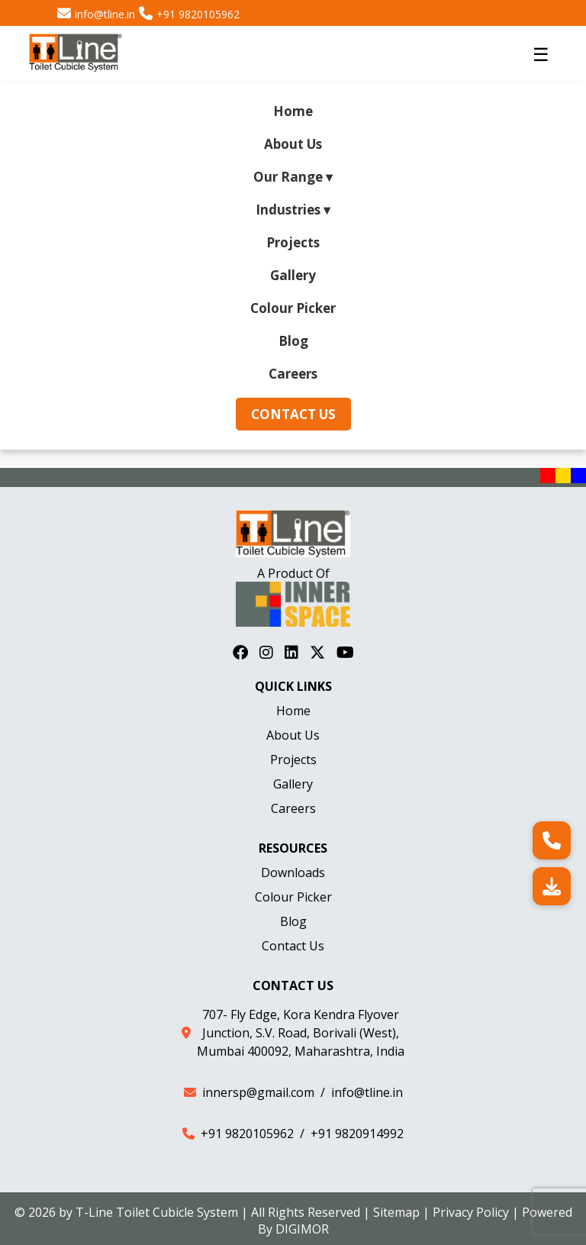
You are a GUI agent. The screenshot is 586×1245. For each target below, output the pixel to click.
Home (293, 111)
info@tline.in (105, 14)
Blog (293, 341)
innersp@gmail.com (258, 1092)
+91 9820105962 (198, 14)
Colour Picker (293, 308)
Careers (293, 373)
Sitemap (396, 1212)
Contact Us (293, 414)
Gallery (293, 275)
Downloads (293, 872)
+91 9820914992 (357, 1133)
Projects (293, 242)
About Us (293, 144)
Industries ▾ (293, 209)
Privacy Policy (471, 1212)
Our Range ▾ (293, 176)
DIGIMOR (302, 1229)
